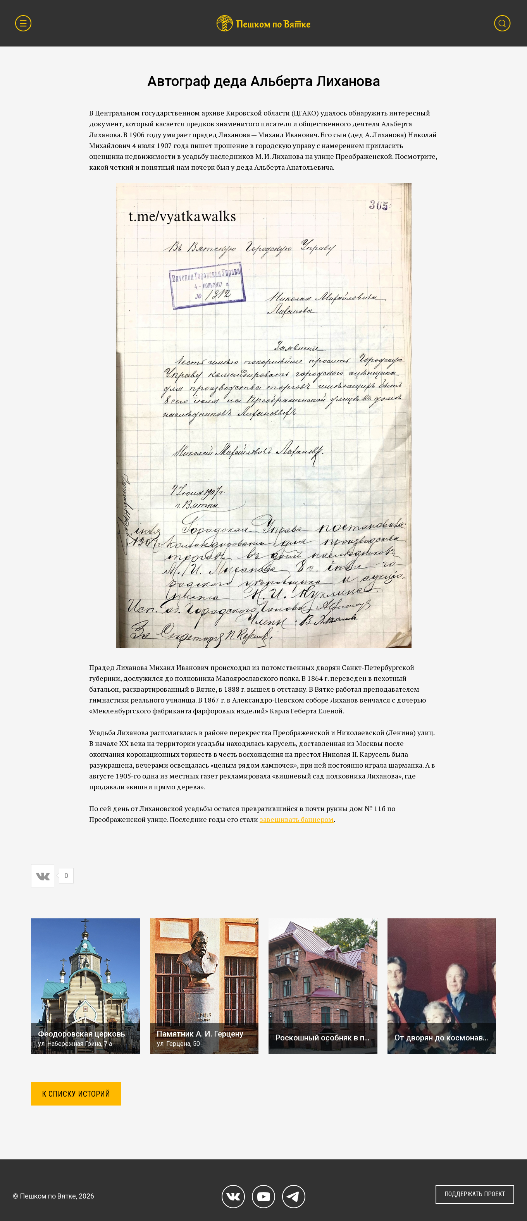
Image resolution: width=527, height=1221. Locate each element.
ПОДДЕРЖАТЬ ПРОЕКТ (474, 1194)
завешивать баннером (297, 819)
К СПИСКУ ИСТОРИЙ (76, 1094)
